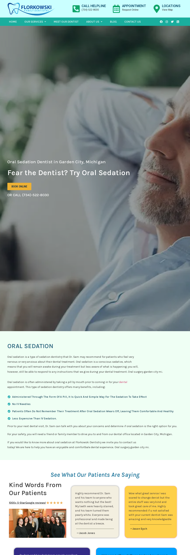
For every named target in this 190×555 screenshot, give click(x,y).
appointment (134, 6)
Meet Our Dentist (66, 21)
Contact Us (132, 21)
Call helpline (94, 6)
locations (171, 6)
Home (13, 21)
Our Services (35, 21)
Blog (113, 21)
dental (123, 382)
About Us (94, 21)
